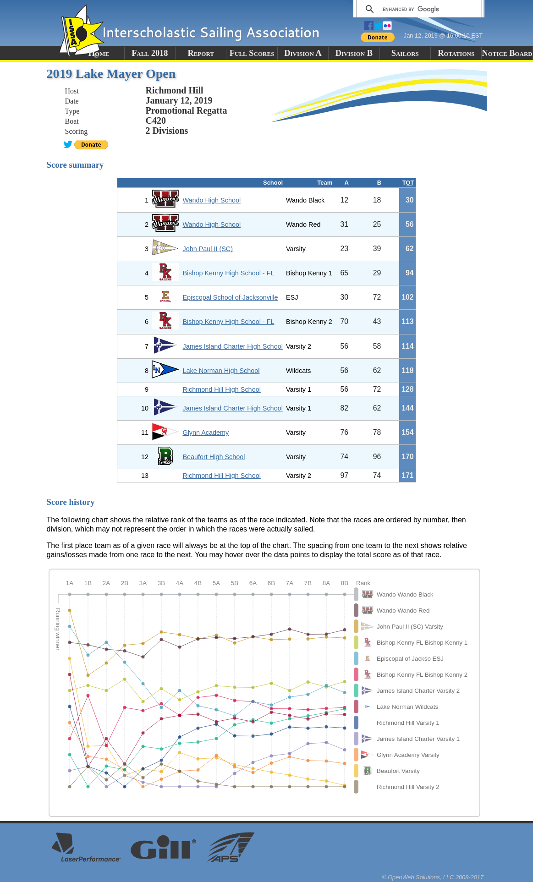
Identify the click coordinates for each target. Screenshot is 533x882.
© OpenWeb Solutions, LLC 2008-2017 (433, 877)
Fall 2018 (150, 53)
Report (200, 53)
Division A (302, 53)
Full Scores (252, 53)
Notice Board (507, 53)
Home (98, 53)
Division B (354, 53)
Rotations (456, 53)
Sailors (405, 53)
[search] (417, 9)
